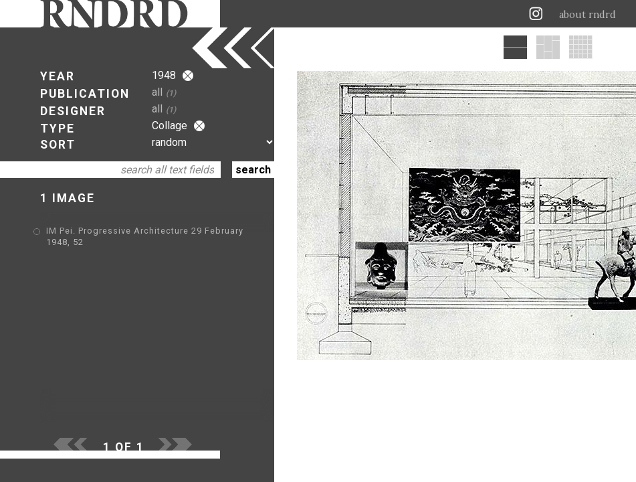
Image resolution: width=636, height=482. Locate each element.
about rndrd (587, 15)
